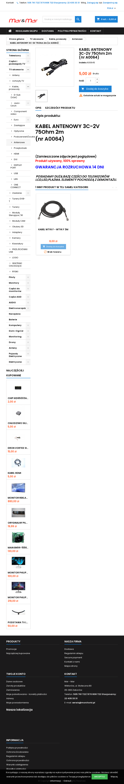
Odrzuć (67, 780)
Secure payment (73, 657)
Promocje (11, 649)
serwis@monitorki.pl (83, 702)
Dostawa (48, 31)
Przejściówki (20, 148)
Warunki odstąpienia (17, 764)
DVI (15, 159)
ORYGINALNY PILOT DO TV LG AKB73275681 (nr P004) (18, 522)
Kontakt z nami (72, 661)
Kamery (16, 237)
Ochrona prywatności (17, 760)
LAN (16, 179)
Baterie (13, 319)
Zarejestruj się (110, 2)
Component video (18, 113)
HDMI (16, 153)
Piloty (12, 277)
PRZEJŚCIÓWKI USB (18, 250)
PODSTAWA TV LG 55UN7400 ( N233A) (18, 622)
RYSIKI (15, 271)
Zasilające (19, 125)
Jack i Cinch (15, 104)
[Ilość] (90, 81)
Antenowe (19, 142)
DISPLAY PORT (16, 166)
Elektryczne (15, 361)
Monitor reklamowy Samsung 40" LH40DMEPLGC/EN (18, 497)
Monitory (14, 282)
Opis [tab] (38, 108)
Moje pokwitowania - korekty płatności (26, 694)
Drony (12, 342)
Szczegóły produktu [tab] (60, 108)
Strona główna (17, 50)
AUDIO (12, 302)
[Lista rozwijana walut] (111, 8)
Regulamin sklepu (27, 31)
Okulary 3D (18, 226)
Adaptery (17, 232)
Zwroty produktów (15, 685)
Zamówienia (13, 690)
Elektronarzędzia (18, 308)
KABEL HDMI (14, 473)
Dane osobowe (14, 681)
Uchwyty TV (18, 80)
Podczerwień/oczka (22, 136)
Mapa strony (71, 666)
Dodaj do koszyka (94, 89)
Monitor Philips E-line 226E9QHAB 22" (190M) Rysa (18, 572)
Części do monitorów (15, 290)
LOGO (15, 257)
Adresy (10, 698)
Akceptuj (99, 776)
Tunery (15, 206)
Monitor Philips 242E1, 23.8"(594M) (18, 597)
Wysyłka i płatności (16, 768)
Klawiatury (17, 243)
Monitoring (15, 336)
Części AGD (15, 296)
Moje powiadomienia (17, 702)
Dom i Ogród (16, 330)
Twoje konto (16, 674)
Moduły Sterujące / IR (16, 214)
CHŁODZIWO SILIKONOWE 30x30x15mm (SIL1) (18, 423)
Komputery (15, 325)
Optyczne (19, 131)
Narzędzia (15, 313)
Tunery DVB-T (17, 200)
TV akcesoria (16, 69)
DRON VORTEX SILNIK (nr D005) (18, 448)
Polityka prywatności (72, 31)
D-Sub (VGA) (15, 96)
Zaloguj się (92, 2)
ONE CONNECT (15, 186)
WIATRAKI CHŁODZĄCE (15, 264)
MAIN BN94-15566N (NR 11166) (18, 547)
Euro (16, 119)
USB (16, 173)
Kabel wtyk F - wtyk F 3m (53, 229)
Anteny (16, 75)
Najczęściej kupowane (18, 653)
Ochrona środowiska (17, 751)
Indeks (82, 62)
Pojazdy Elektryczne (15, 355)
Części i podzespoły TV (17, 62)
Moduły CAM (18, 220)
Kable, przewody (14, 88)
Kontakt (10, 2)
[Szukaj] (62, 19)
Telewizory (15, 55)
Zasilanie (17, 193)
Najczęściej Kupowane (15, 373)
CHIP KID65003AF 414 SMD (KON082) (18, 398)
